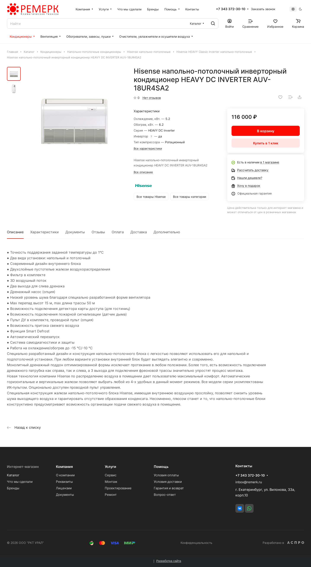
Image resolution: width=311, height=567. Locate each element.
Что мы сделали (20, 482)
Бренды (13, 488)
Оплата (118, 232)
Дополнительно (167, 232)
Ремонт (111, 495)
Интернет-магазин (23, 466)
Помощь (161, 466)
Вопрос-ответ (165, 495)
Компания (64, 466)
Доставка (138, 232)
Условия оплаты (166, 475)
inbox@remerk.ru (248, 482)
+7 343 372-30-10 (230, 9)
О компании (65, 475)
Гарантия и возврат (169, 488)
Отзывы (98, 232)
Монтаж (111, 482)
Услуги (110, 466)
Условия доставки (168, 482)
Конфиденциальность (196, 542)
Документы (75, 232)
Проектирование (118, 488)
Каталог (13, 475)
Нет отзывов (152, 98)
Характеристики (44, 232)
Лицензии (64, 488)
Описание (15, 232)
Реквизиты (64, 482)
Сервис (110, 475)
